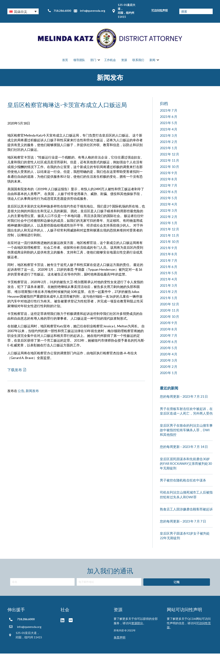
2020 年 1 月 (168, 374)
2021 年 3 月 (168, 287)
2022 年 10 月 (169, 168)
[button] (23, 11)
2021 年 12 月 (169, 230)
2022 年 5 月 (168, 199)
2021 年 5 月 (168, 274)
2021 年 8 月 (168, 255)
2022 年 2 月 (168, 218)
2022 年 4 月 (168, 205)
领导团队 (79, 60)
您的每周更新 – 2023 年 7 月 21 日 (184, 398)
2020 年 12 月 (169, 305)
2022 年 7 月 (168, 187)
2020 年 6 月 (168, 343)
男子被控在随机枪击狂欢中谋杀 (183, 482)
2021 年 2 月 (168, 293)
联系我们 (138, 60)
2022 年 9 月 (168, 174)
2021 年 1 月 (168, 299)
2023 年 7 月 (168, 112)
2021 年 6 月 (168, 268)
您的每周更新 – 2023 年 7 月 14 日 (184, 448)
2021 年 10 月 (169, 243)
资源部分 (137, 624)
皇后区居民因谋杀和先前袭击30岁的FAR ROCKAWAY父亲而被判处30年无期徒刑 (186, 464)
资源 (124, 60)
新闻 (152, 60)
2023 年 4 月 (168, 130)
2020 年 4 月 (168, 355)
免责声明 (119, 639)
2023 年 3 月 (168, 137)
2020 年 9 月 (168, 324)
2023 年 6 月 (168, 118)
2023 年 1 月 (168, 149)
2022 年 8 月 (168, 181)
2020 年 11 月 (169, 312)
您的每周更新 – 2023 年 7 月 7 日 (183, 522)
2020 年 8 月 (168, 330)
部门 (93, 60)
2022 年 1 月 (168, 224)
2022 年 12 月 (169, 155)
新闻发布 (32, 392)
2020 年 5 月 (168, 349)
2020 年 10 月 (169, 318)
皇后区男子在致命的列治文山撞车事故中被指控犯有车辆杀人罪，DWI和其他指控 (186, 431)
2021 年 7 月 (168, 262)
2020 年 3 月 (168, 362)
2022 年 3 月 (168, 212)
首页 (65, 60)
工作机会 (110, 60)
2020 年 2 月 (168, 368)
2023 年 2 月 (168, 143)
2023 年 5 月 (168, 124)
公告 (21, 392)
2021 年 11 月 (169, 237)
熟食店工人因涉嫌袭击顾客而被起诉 (186, 510)
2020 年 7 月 (168, 337)
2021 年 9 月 (168, 249)
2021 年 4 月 (168, 280)
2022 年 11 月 (169, 162)
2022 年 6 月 (168, 193)
